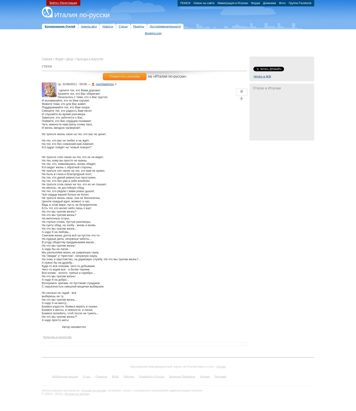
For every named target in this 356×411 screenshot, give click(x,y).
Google (221, 366)
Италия (205, 376)
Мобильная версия (65, 376)
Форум (59, 59)
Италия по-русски (82, 15)
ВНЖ (115, 376)
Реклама (220, 376)
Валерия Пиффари (182, 376)
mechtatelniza (105, 84)
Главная (47, 59)
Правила (101, 376)
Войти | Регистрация (63, 3)
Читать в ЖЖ (262, 76)
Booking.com (153, 33)
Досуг (70, 59)
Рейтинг (129, 376)
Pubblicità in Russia (151, 376)
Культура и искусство (90, 59)
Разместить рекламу (124, 76)
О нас (86, 376)
